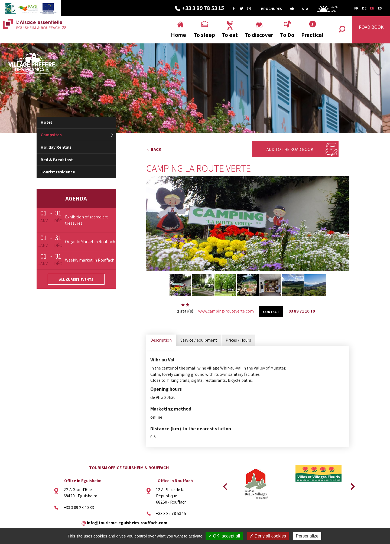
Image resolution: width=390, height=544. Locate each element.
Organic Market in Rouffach (90, 241)
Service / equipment (198, 340)
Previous (224, 485)
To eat (230, 35)
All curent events (76, 279)
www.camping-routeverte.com (226, 311)
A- (308, 8)
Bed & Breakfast (57, 160)
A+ (304, 8)
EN (372, 8)
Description (161, 340)
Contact (271, 311)
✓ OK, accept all (224, 536)
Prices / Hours (238, 340)
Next (350, 485)
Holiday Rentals (56, 147)
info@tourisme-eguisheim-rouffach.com (127, 523)
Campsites (51, 135)
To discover (259, 35)
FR (356, 8)
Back (156, 149)
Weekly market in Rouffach (89, 260)
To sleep (204, 35)
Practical (312, 35)
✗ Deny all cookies (268, 536)
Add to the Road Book (289, 149)
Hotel (46, 122)
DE (364, 8)
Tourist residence (58, 172)
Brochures (271, 8)
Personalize (307, 536)
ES (380, 8)
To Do (287, 35)
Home (178, 35)
